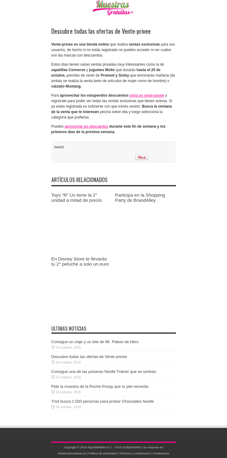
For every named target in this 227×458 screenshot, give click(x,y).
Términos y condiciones (134, 453)
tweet (59, 147)
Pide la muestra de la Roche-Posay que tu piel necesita (99, 386)
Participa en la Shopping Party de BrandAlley (140, 197)
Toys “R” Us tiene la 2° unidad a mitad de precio (76, 197)
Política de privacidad (102, 453)
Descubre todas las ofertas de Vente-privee (89, 356)
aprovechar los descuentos (86, 126)
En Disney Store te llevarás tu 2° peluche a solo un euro (80, 261)
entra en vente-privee (147, 95)
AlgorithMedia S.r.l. (100, 447)
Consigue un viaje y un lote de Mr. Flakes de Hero (95, 341)
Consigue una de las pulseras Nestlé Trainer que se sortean (103, 371)
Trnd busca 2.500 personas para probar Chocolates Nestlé (102, 401)
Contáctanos (161, 453)
